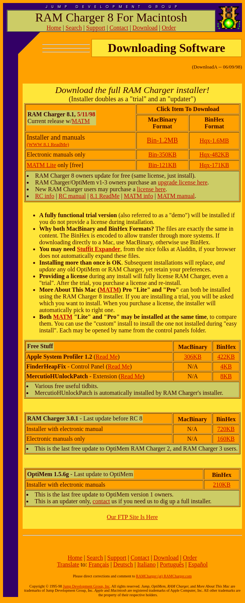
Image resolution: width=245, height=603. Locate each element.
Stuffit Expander (98, 249)
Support (96, 27)
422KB (226, 356)
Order (169, 27)
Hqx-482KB (214, 154)
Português (172, 564)
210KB (221, 484)
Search (74, 27)
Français (99, 564)
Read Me (107, 356)
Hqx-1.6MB (214, 140)
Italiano (146, 564)
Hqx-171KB (214, 165)
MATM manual (175, 196)
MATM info (138, 196)
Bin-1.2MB (162, 140)
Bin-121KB (163, 165)
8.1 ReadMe (104, 196)
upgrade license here (182, 182)
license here (151, 189)
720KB (225, 429)
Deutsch (123, 564)
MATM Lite (41, 165)
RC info (44, 196)
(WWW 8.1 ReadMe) (48, 144)
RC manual (72, 196)
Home (53, 27)
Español (198, 564)
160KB (225, 439)
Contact (118, 27)
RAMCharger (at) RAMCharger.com (164, 576)
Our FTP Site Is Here (132, 517)
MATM (81, 121)
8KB (226, 376)
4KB (226, 366)
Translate (68, 564)
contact (101, 501)
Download (145, 27)
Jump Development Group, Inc (86, 586)
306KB (192, 356)
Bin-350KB (163, 154)
